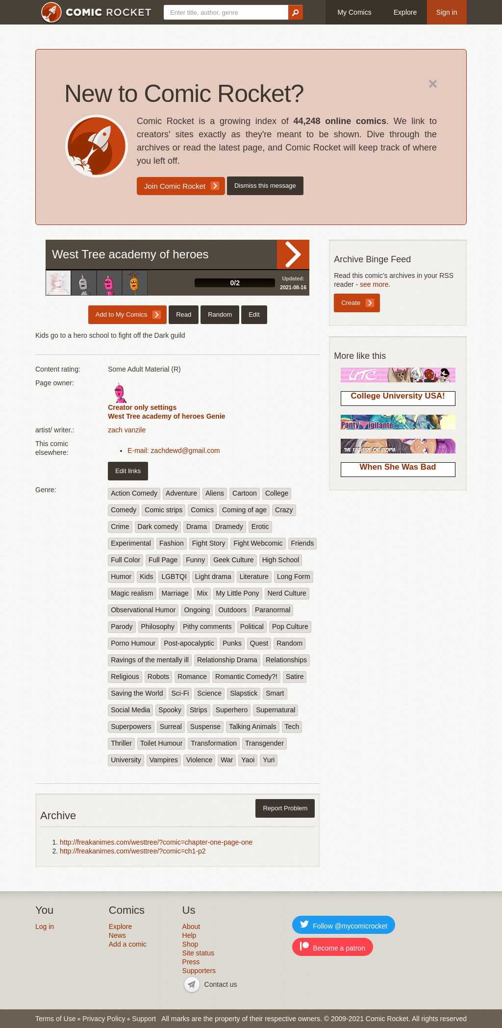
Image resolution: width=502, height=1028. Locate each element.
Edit (254, 314)
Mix (202, 593)
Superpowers (131, 726)
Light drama (213, 576)
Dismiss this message (265, 185)
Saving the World (137, 693)
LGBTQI (173, 576)
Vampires (164, 760)
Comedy (123, 510)
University (126, 760)
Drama (196, 526)
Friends (302, 543)
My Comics (354, 12)
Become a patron (332, 947)
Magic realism (132, 593)
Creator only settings (142, 407)
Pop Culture (290, 626)
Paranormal (272, 610)
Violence (199, 760)
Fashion (171, 543)
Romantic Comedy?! (246, 676)
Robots (158, 676)
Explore (405, 12)
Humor (121, 576)
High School (281, 560)
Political (252, 626)
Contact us (220, 984)
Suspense (205, 726)
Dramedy (229, 526)
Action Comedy (134, 493)
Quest (259, 643)
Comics (202, 510)
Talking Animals (252, 726)
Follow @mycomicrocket (343, 925)
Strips (198, 710)
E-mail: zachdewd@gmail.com (173, 450)
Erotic (260, 526)
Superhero (232, 710)
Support (144, 1019)
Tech (292, 726)
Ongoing (197, 610)
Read (293, 254)
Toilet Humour (161, 743)
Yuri (269, 760)
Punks (232, 643)
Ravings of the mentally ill (150, 660)
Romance (192, 676)
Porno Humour (133, 643)
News (117, 935)
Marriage (175, 593)
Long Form (293, 576)
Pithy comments (207, 626)
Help (189, 935)
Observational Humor (143, 610)
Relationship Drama (227, 660)
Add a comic (128, 944)
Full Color (125, 560)
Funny (195, 560)
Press (191, 962)
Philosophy (158, 626)
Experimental (131, 543)
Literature (254, 576)
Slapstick (243, 693)
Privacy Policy (103, 1019)
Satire (295, 676)
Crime (120, 526)
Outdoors (232, 610)
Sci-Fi (180, 693)
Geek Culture (233, 560)
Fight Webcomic (257, 543)
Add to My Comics (121, 314)
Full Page (163, 560)
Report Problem (285, 808)
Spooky (169, 710)
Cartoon (244, 493)
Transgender (264, 743)
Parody (121, 626)
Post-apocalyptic (189, 643)
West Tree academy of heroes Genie (166, 416)
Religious (125, 676)
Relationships (286, 660)
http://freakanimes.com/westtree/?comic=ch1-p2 (133, 851)
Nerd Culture (287, 593)
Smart (275, 693)
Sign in (446, 12)
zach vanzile (127, 430)
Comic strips (163, 510)
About (191, 926)
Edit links (128, 471)
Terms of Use (55, 1019)
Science (209, 693)
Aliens (214, 493)
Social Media (130, 710)
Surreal (171, 726)
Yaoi (247, 760)
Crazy (284, 510)
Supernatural (275, 710)
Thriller (121, 743)
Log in (44, 926)
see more (374, 284)
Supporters (199, 971)
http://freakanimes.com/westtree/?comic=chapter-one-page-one (156, 842)
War (227, 760)
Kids (146, 576)
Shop (190, 944)
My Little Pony (237, 593)
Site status (198, 953)
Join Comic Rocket (174, 186)
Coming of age (244, 510)
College (276, 493)
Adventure (181, 493)
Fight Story (209, 543)
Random (220, 314)
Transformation (214, 743)
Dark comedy (158, 526)
